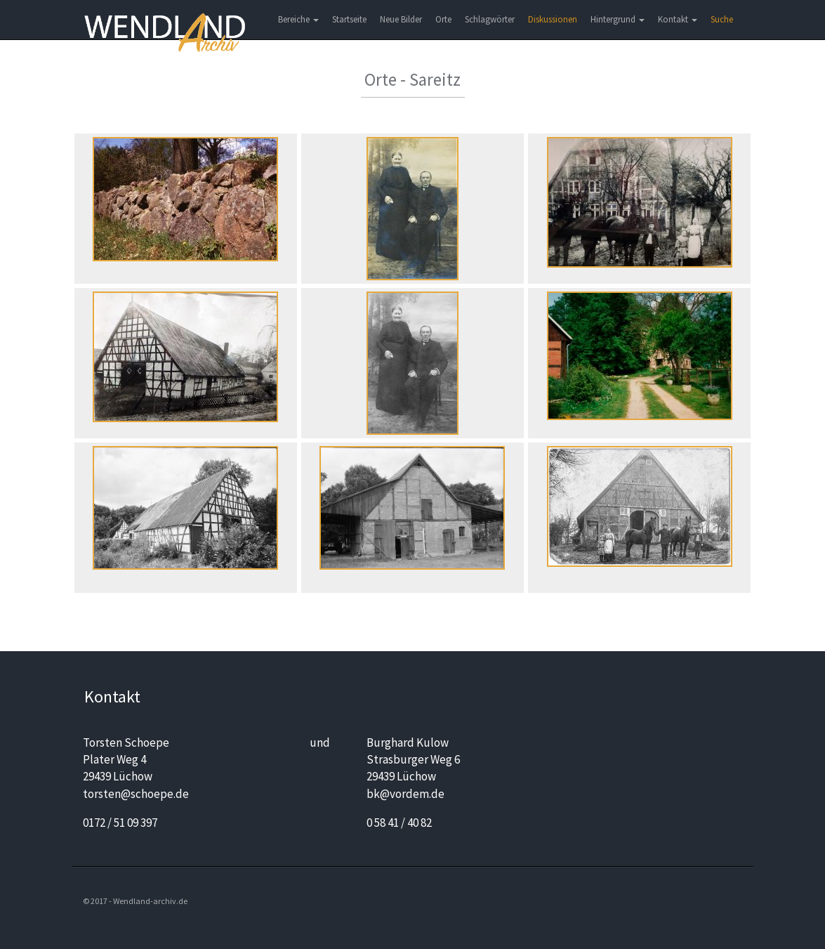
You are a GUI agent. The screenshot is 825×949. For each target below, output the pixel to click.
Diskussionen (552, 19)
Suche (722, 19)
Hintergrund (617, 19)
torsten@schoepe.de (136, 793)
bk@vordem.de (405, 793)
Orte (443, 19)
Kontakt (677, 19)
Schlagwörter (490, 19)
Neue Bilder (401, 19)
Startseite (349, 19)
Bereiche (298, 19)
